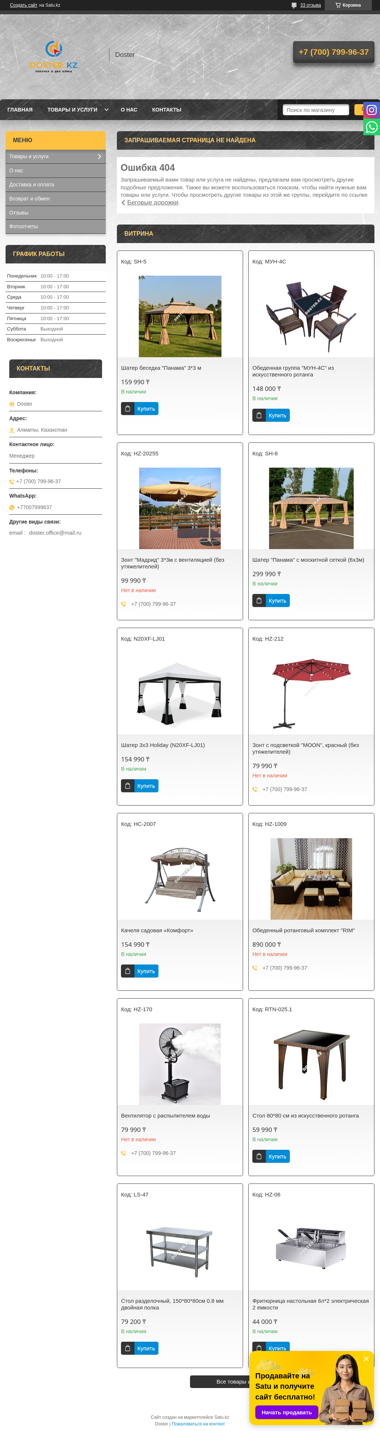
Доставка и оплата (31, 184)
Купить (146, 408)
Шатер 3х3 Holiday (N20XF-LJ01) (163, 745)
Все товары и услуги (243, 1381)
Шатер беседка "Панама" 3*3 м (161, 368)
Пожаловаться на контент (198, 1424)
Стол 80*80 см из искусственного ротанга (305, 1115)
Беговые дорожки (152, 202)
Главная (20, 110)
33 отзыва (310, 5)
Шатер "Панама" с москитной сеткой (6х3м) (308, 560)
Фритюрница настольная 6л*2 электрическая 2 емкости (310, 1304)
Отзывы (18, 213)
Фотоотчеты (23, 226)
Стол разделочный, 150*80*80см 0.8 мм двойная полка (172, 1304)
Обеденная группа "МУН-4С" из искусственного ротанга (293, 371)
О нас (129, 110)
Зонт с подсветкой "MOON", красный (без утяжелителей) (305, 748)
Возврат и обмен (29, 199)
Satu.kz (221, 1417)
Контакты (166, 110)
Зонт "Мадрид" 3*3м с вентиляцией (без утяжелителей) (172, 563)
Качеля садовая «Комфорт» (157, 930)
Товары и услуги (73, 110)
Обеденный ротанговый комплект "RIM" (303, 930)
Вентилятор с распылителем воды (165, 1115)
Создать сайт (23, 5)
